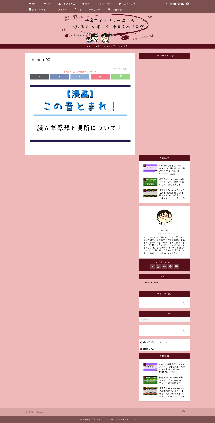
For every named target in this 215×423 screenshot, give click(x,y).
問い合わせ (115, 10)
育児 (86, 4)
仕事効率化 (104, 4)
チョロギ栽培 (37, 10)
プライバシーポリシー (87, 10)
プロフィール (60, 9)
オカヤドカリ (127, 4)
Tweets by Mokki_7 (153, 283)
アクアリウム (66, 4)
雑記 (32, 4)
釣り (47, 4)
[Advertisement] (165, 104)
